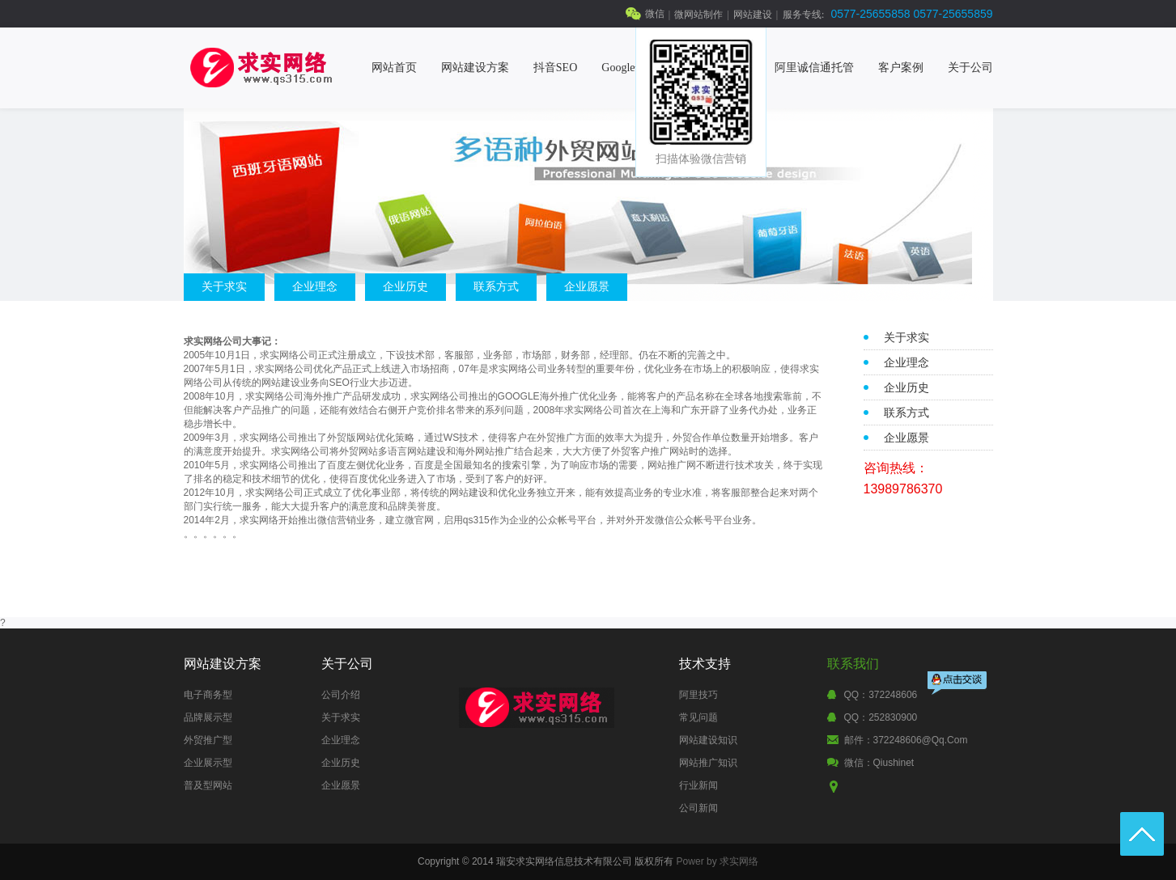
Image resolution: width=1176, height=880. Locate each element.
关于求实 (224, 286)
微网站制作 (698, 14)
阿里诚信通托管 (814, 67)
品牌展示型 (208, 717)
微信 (654, 13)
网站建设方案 (475, 67)
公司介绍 (340, 694)
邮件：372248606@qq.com (906, 740)
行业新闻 (698, 785)
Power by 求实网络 (717, 861)
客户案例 (900, 67)
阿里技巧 (698, 694)
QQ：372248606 (881, 694)
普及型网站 (208, 785)
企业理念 (315, 286)
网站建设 (752, 14)
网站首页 (394, 67)
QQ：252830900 (881, 717)
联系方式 (496, 286)
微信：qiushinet (879, 762)
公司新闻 (698, 808)
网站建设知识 (708, 740)
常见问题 (698, 717)
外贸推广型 (208, 740)
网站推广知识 (708, 762)
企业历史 (405, 286)
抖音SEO (555, 67)
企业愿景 (586, 286)
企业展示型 (208, 762)
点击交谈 (958, 684)
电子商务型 (208, 694)
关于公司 (970, 67)
